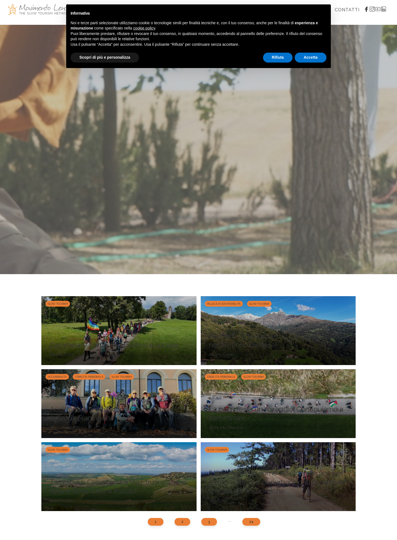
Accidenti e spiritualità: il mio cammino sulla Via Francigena (111, 413)
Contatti (347, 9)
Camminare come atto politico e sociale (114, 345)
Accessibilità (57, 376)
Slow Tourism (58, 303)
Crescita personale (89, 376)
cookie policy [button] (144, 28)
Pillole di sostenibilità (224, 303)
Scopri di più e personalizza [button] (104, 57)
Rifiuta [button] (278, 57)
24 (251, 522)
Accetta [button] (311, 57)
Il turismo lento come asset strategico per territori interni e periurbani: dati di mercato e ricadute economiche (278, 482)
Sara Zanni (218, 500)
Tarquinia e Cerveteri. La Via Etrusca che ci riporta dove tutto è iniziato (118, 486)
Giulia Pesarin (61, 500)
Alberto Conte (62, 354)
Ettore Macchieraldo (67, 427)
